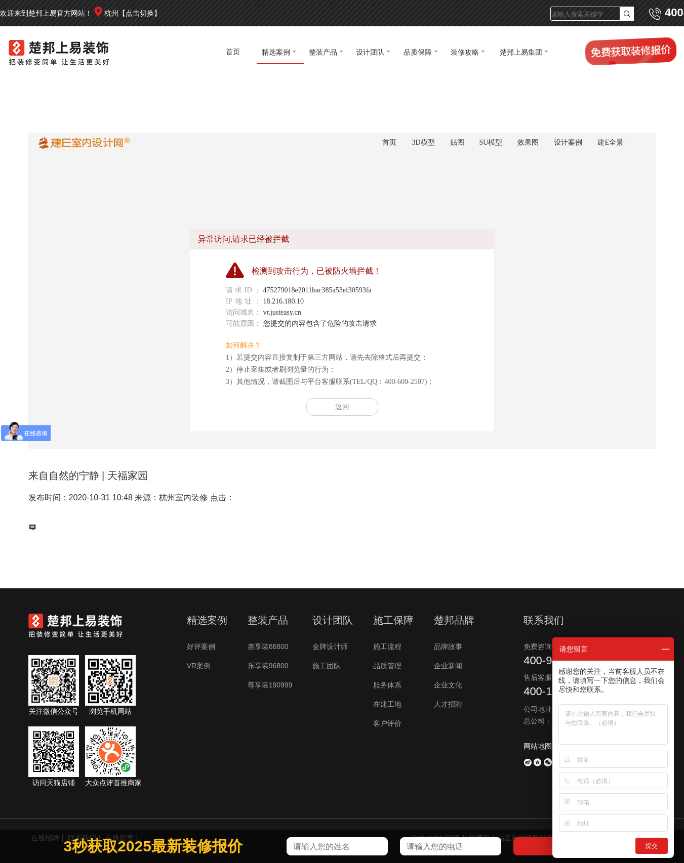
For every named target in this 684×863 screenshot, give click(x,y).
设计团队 (370, 52)
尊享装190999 (270, 685)
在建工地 (387, 704)
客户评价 (387, 723)
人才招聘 (448, 704)
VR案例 (199, 666)
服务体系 (387, 685)
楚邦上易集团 (521, 52)
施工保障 (393, 620)
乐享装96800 (268, 666)
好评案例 (201, 646)
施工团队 (326, 666)
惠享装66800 (268, 646)
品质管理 (387, 666)
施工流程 (387, 646)
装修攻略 (465, 52)
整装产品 (323, 52)
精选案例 (276, 52)
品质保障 (418, 52)
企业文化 (448, 685)
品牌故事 (448, 646)
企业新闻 (448, 666)
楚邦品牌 (454, 620)
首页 (233, 52)
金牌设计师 (330, 646)
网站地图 (538, 746)
